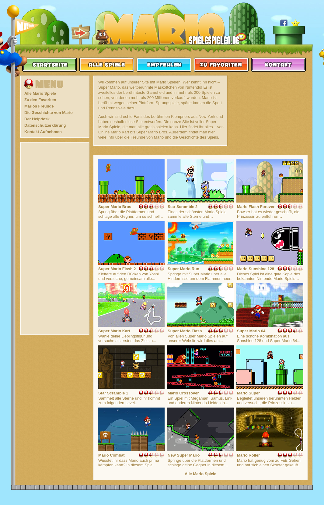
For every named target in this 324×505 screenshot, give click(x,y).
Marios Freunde (39, 106)
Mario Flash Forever (256, 206)
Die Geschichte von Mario (48, 112)
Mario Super (248, 393)
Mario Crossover (183, 393)
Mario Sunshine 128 (255, 269)
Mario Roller (248, 455)
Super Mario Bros (114, 206)
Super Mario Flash (185, 331)
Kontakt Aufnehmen (43, 131)
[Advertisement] (54, 238)
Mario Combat (111, 455)
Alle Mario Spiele (40, 93)
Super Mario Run (183, 269)
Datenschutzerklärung (45, 125)
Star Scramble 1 (113, 393)
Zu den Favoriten (40, 99)
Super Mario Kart (114, 331)
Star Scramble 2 (182, 206)
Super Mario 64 (251, 331)
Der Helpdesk (37, 119)
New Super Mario (184, 455)
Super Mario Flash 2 (117, 269)
